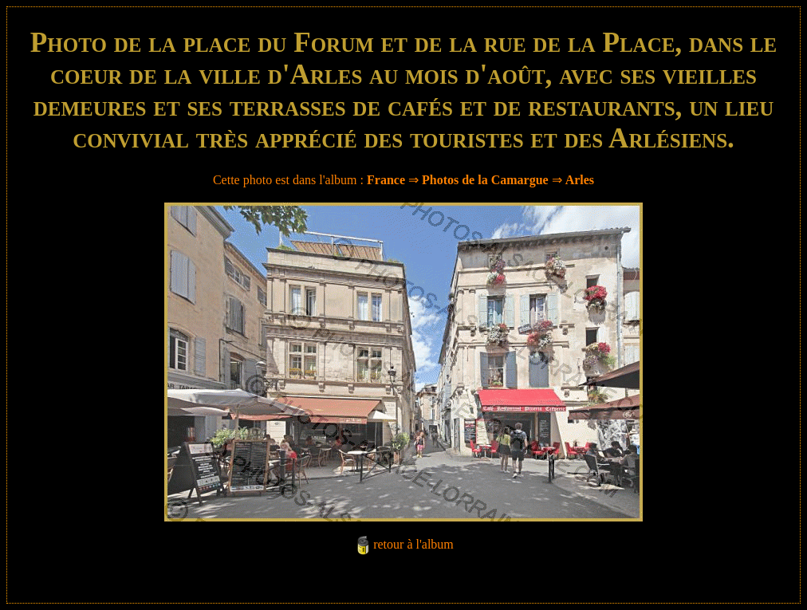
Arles (579, 180)
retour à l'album (413, 544)
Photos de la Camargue (485, 180)
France (386, 180)
